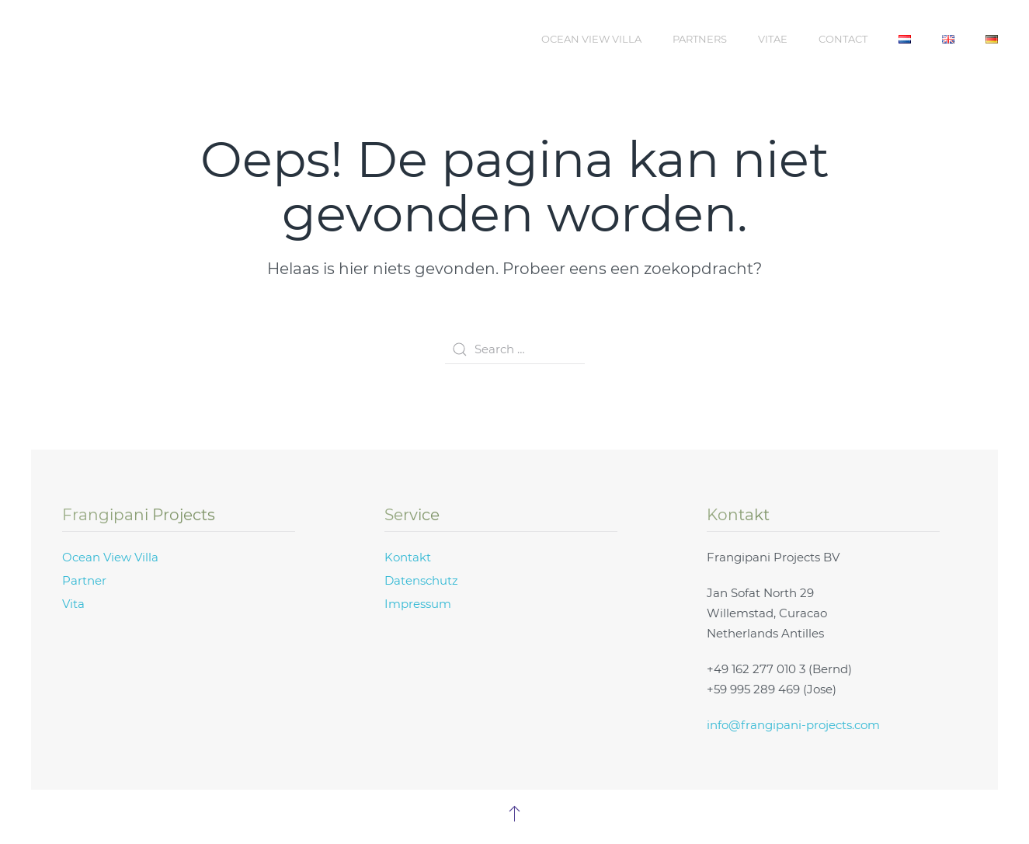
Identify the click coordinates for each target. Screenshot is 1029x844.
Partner (84, 580)
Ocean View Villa (591, 39)
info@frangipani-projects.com (793, 724)
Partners (700, 39)
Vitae (772, 39)
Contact (843, 39)
